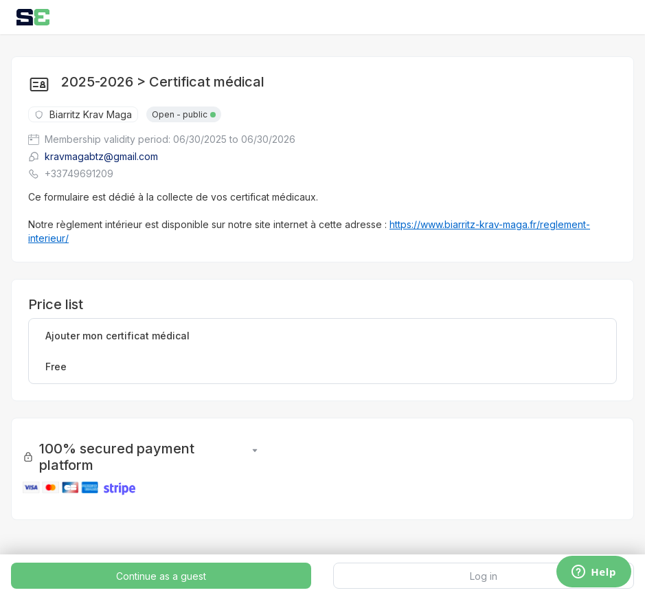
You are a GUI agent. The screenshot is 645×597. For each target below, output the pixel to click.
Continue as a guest (161, 576)
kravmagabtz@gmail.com (93, 156)
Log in (483, 576)
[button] (255, 456)
